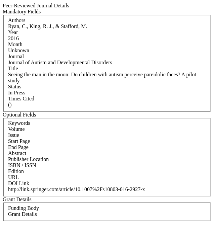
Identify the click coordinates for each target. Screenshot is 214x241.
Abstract (17, 153)
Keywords (19, 123)
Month (15, 44)
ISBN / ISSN (22, 165)
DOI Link (18, 183)
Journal (16, 56)
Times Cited (21, 98)
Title (13, 68)
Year (13, 32)
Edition (16, 171)
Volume (16, 129)
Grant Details (22, 214)
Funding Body (23, 208)
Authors (17, 20)
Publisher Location (28, 159)
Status (14, 86)
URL (13, 177)
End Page (18, 147)
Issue (13, 135)
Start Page (19, 141)
